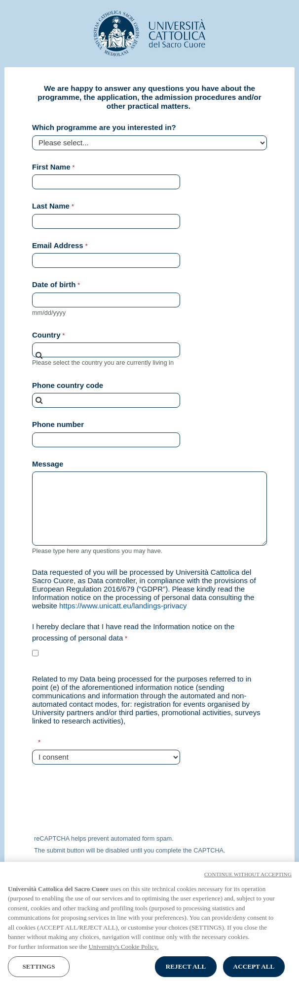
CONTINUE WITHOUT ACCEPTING (248, 885)
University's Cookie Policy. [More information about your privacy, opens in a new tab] (124, 957)
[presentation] (106, 801)
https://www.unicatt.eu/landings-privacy (123, 605)
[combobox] (106, 349)
